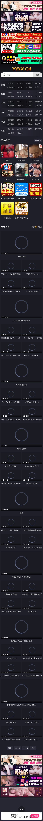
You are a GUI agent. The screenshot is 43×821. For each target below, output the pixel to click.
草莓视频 (29, 129)
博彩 (3, 85)
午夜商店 (20, 129)
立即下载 (35, 816)
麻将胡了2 (10, 87)
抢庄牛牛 (38, 87)
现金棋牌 (29, 87)
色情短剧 (20, 133)
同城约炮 (10, 129)
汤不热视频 (38, 129)
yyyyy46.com (21, 69)
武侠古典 (38, 120)
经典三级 (20, 105)
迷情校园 (10, 124)
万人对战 (29, 83)
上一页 (17, 748)
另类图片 (38, 115)
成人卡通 (29, 102)
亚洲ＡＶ (10, 92)
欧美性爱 (38, 102)
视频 (3, 94)
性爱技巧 (38, 124)
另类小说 (20, 124)
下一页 (25, 748)
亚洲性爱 (10, 102)
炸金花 (19, 87)
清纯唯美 (20, 115)
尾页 (33, 748)
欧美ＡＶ (29, 92)
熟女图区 (29, 115)
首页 (9, 748)
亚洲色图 (20, 111)
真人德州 (20, 83)
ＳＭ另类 (38, 96)
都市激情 (10, 120)
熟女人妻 (10, 96)
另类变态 (38, 105)
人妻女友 (29, 120)
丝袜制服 (20, 96)
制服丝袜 (10, 105)
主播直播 (29, 96)
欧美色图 (29, 111)
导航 (3, 131)
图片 (3, 112)
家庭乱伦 (20, 120)
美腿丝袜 (10, 115)
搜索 (37, 75)
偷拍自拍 (20, 102)
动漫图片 (38, 111)
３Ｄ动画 (38, 92)
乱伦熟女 (29, 105)
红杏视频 (10, 133)
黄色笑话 (29, 124)
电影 (3, 103)
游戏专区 (38, 83)
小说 (3, 121)
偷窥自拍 (10, 111)
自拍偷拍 (20, 92)
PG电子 (10, 83)
